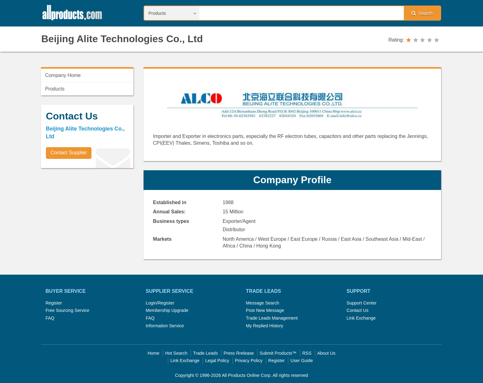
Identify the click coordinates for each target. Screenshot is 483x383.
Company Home (63, 75)
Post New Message (265, 310)
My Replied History (264, 325)
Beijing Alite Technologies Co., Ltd (122, 38)
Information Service (165, 325)
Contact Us (357, 310)
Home (153, 353)
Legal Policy (217, 360)
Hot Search (176, 353)
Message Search (262, 302)
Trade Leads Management (272, 318)
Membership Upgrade (167, 310)
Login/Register (160, 302)
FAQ (50, 318)
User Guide (301, 360)
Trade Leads (205, 353)
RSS (306, 353)
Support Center (362, 302)
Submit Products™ (278, 353)
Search (422, 13)
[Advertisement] (87, 215)
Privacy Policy (249, 360)
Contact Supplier (69, 152)
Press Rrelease (239, 353)
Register (54, 302)
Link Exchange (361, 318)
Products (54, 88)
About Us (326, 353)
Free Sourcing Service (67, 310)
